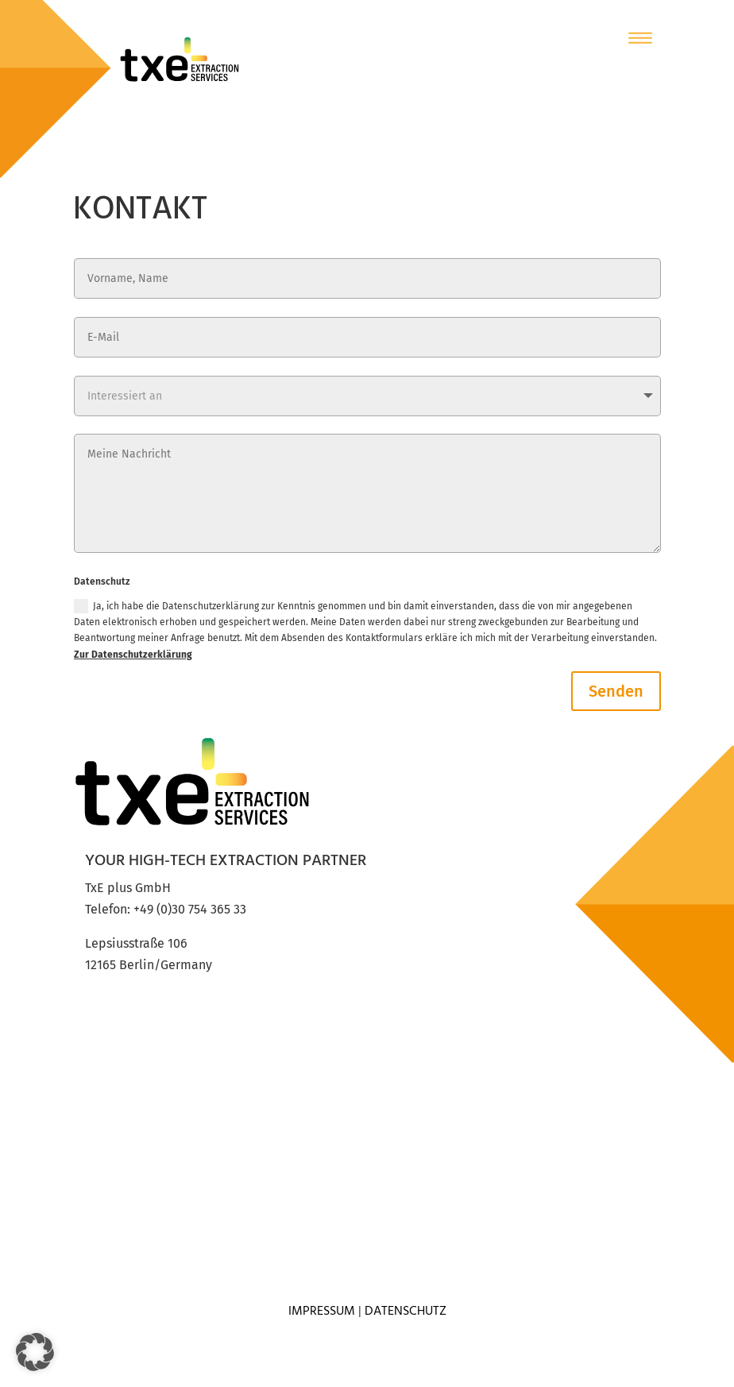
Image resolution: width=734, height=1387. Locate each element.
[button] (35, 1352)
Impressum (321, 1311)
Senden (616, 691)
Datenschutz (405, 1311)
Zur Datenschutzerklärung (133, 654)
